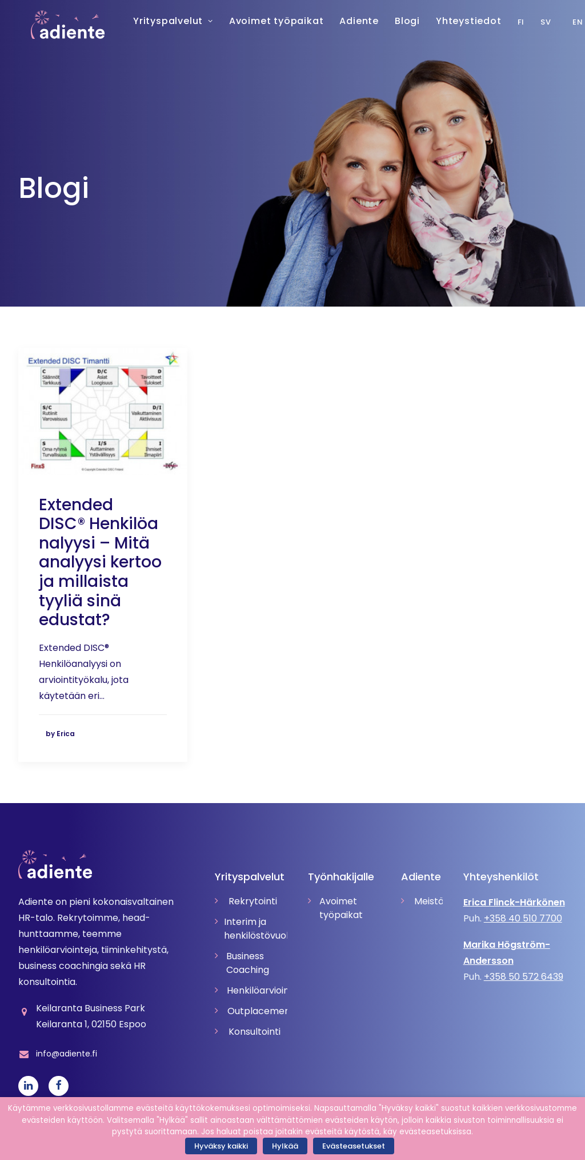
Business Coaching (247, 963)
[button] (102, 411)
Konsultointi (255, 1031)
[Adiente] (55, 24)
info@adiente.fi (66, 1053)
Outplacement (257, 1011)
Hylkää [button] (285, 1146)
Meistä (428, 901)
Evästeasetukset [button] (353, 1146)
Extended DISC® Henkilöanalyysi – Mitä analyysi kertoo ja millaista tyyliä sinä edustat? (100, 562)
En (565, 22)
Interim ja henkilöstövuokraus (255, 928)
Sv (533, 22)
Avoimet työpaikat (341, 908)
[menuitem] (536, 21)
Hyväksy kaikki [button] (221, 1146)
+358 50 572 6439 (523, 976)
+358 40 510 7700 (523, 918)
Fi (508, 22)
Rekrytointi (253, 901)
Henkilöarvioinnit (257, 990)
